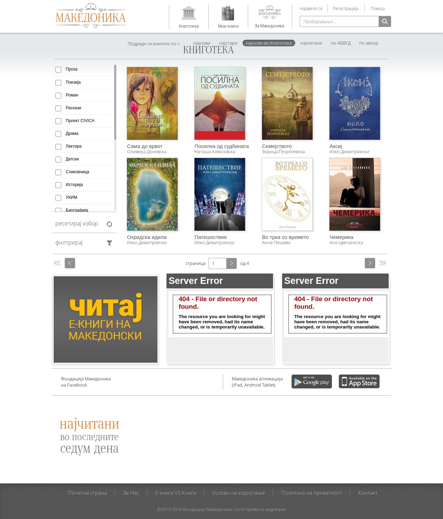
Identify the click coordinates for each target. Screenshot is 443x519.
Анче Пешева (276, 242)
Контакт (368, 492)
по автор (368, 43)
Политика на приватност (311, 492)
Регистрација (345, 8)
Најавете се (311, 8)
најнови (201, 43)
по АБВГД (341, 43)
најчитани (311, 43)
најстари (228, 43)
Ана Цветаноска (346, 242)
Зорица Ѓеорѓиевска (283, 151)
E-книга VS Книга (175, 492)
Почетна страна (87, 492)
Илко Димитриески (349, 151)
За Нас (131, 492)
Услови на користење (239, 492)
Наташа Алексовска (215, 151)
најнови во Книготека (269, 43)
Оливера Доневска (146, 151)
